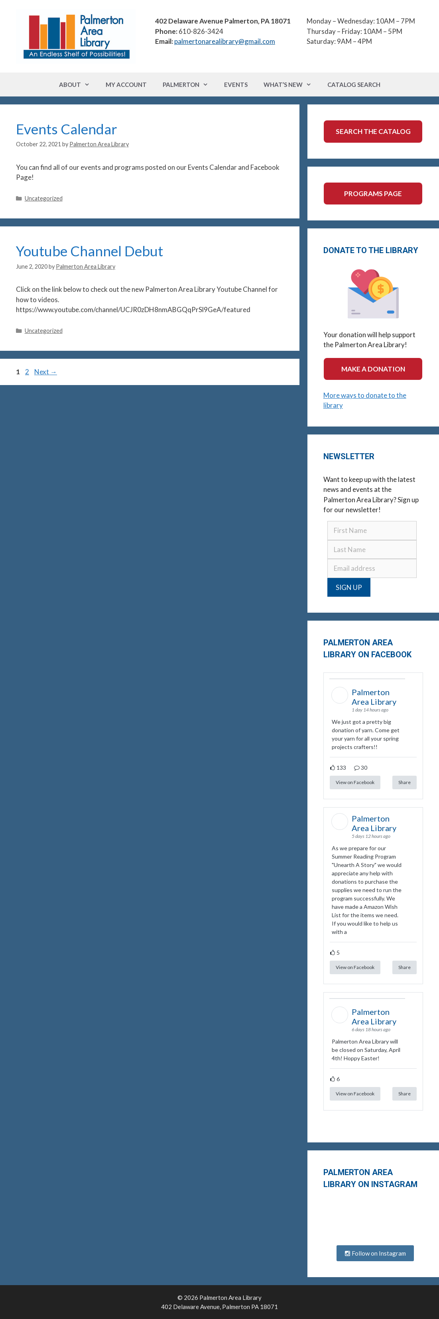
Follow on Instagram (375, 1253)
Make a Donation (373, 369)
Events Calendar (66, 128)
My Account (126, 84)
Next (45, 372)
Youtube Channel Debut (89, 250)
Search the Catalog (373, 131)
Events (236, 84)
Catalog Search (353, 84)
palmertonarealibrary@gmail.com (224, 41)
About (78, 84)
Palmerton (189, 84)
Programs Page (373, 193)
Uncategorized (44, 198)
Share (404, 782)
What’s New (291, 84)
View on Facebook (355, 782)
